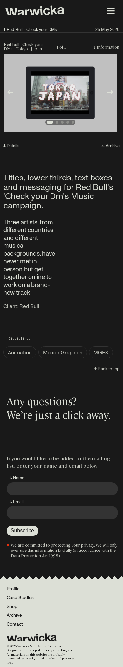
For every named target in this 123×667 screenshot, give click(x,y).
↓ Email (17, 501)
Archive (14, 615)
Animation (20, 352)
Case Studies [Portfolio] (20, 597)
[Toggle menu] (111, 11)
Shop (12, 606)
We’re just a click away (57, 414)
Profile (13, 588)
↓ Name (17, 478)
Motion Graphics (62, 352)
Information (108, 47)
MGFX (100, 352)
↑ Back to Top (107, 369)
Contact (15, 624)
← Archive (110, 146)
